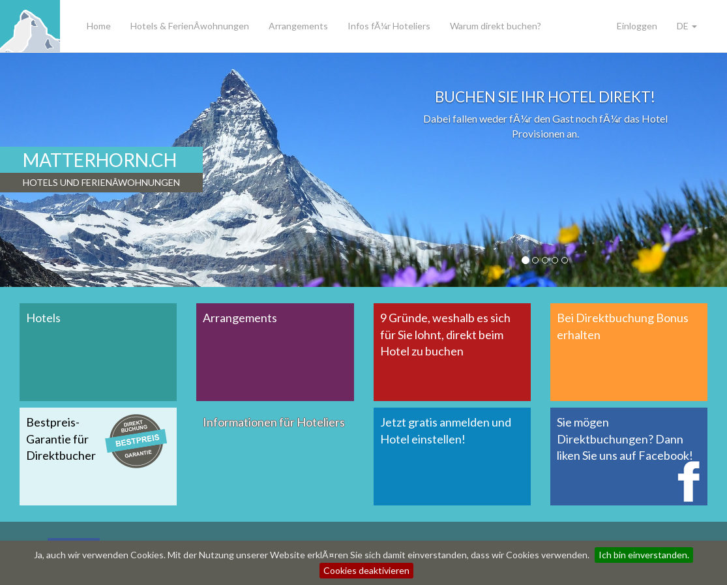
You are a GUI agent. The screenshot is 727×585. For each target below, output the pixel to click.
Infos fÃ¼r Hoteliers (389, 25)
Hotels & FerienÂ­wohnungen (189, 25)
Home (99, 25)
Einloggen (637, 25)
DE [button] (687, 25)
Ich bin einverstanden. (644, 554)
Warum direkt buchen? (495, 25)
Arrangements (298, 25)
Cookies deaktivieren (366, 570)
